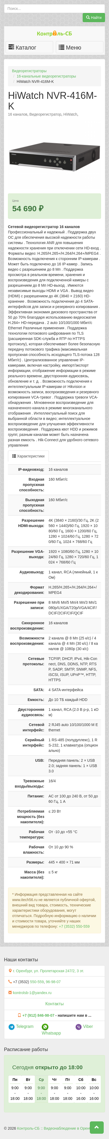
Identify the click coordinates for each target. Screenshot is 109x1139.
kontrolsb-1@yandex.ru (32, 993)
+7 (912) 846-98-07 (38, 1015)
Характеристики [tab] (28, 456)
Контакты (54, 1004)
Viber (84, 1026)
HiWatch (70, 114)
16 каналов (17, 114)
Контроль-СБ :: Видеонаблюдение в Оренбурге (57, 1128)
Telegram (20, 1026)
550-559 (37, 982)
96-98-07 (53, 982)
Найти (94, 17)
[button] (97, 1127)
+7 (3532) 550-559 (74, 926)
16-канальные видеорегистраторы (46, 76)
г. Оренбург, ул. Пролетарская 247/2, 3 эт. (48, 971)
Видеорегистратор (45, 114)
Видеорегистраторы (29, 71)
